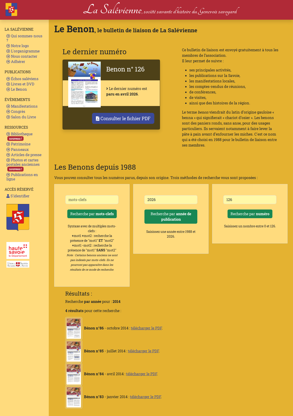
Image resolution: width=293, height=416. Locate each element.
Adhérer (15, 61)
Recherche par (92, 213)
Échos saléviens (22, 78)
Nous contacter (21, 56)
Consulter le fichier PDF (123, 118)
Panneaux (17, 149)
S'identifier (18, 195)
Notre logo (17, 45)
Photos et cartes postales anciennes (23, 164)
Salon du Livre (21, 116)
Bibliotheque (19, 136)
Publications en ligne (22, 176)
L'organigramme (23, 51)
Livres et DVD (20, 84)
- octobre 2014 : (98, 328)
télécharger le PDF (146, 328)
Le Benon (16, 89)
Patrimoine (18, 143)
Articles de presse (23, 154)
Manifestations (22, 106)
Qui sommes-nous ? (24, 38)
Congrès (15, 111)
